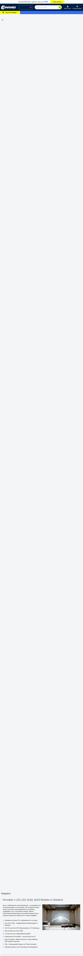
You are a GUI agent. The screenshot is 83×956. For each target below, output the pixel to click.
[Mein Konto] (67, 7)
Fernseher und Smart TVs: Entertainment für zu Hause (21, 920)
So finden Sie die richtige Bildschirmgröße (17, 933)
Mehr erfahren (57, 2)
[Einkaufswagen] (77, 7)
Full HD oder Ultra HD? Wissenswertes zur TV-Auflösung (22, 928)
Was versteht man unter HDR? (14, 931)
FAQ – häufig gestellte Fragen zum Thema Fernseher (20, 944)
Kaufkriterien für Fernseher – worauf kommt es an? (20, 936)
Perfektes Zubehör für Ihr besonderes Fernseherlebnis (21, 947)
